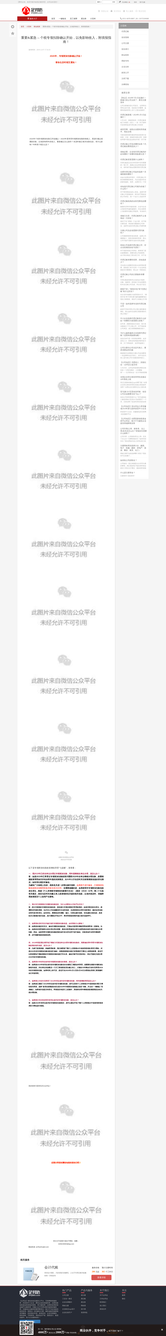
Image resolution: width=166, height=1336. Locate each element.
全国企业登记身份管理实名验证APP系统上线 (133, 378)
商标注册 (65, 1305)
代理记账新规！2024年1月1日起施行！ (133, 116)
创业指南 (125, 37)
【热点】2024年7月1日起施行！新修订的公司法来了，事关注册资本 (133, 100)
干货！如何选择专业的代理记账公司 (133, 305)
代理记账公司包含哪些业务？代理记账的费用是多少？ (133, 145)
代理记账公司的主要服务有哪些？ (132, 275)
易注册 (83, 1295)
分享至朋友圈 (12, 26)
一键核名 (62, 19)
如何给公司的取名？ (128, 460)
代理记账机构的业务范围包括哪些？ (133, 202)
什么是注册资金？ (127, 473)
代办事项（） (126, 2)
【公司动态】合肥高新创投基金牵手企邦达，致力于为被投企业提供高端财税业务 (133, 421)
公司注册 (125, 43)
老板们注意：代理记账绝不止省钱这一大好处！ (133, 217)
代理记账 (125, 31)
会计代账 (51, 1267)
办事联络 (125, 84)
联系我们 (103, 1302)
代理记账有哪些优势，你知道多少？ (133, 261)
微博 (123, 1295)
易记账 (83, 1299)
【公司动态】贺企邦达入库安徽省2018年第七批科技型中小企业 (133, 407)
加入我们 (103, 1305)
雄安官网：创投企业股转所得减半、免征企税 (133, 130)
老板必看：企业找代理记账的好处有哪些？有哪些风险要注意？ (133, 153)
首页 (53, 19)
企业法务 (125, 67)
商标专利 (125, 61)
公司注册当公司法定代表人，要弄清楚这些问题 (133, 349)
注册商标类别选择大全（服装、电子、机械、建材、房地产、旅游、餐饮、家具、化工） (133, 448)
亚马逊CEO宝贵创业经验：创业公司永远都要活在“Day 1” (133, 393)
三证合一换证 (67, 1299)
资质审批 (84, 1312)
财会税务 (37, 26)
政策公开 (125, 73)
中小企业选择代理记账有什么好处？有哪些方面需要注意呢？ (133, 319)
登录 (135, 2)
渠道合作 (103, 1309)
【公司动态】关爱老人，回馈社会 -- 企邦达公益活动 (133, 363)
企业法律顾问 (67, 1302)
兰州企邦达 (104, 1299)
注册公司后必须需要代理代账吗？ (132, 231)
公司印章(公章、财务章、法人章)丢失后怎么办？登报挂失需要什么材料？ (133, 431)
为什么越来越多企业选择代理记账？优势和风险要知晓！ (133, 334)
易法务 (83, 19)
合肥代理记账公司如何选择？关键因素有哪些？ (133, 173)
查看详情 (101, 1277)
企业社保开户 (67, 1312)
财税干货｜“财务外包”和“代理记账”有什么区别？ (133, 290)
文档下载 (125, 78)
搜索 (113, 2)
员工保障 (73, 19)
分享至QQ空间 (12, 33)
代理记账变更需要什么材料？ (132, 159)
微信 (123, 1299)
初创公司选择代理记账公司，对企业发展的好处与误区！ (133, 246)
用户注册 (142, 2)
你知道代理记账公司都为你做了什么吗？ (133, 188)
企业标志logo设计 (68, 1309)
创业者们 (125, 49)
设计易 (83, 1309)
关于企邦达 (104, 1295)
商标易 (83, 1305)
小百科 (93, 19)
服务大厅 (32, 19)
